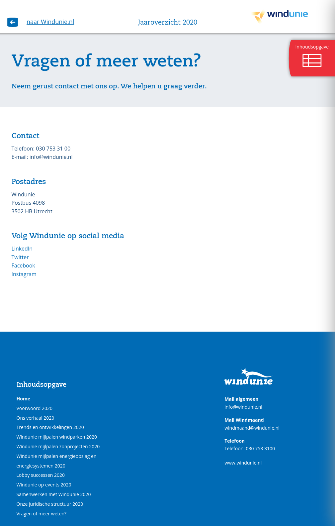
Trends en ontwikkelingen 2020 (50, 427)
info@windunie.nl (243, 407)
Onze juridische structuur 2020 (50, 504)
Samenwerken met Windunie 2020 (54, 494)
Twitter (20, 257)
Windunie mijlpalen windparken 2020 (57, 437)
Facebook (23, 265)
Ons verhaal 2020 (35, 418)
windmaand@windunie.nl (252, 428)
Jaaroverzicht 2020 (167, 23)
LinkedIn (22, 248)
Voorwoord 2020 (35, 408)
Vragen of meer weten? (42, 513)
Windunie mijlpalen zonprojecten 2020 (58, 446)
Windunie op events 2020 (44, 484)
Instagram (25, 274)
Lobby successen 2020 (41, 475)
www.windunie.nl (243, 463)
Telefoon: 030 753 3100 (249, 448)
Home (23, 398)
